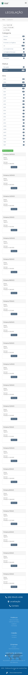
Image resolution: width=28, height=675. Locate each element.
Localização (14, 601)
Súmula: (5, 162)
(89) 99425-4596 (14, 597)
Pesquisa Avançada (7, 150)
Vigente (7, 25)
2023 (6, 30)
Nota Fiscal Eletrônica (14, 648)
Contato (14, 606)
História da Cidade (14, 619)
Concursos (14, 635)
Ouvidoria (14, 637)
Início (3, 19)
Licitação (14, 646)
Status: (5, 157)
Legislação (14, 623)
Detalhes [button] (14, 167)
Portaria (8, 27)
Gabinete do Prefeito (14, 621)
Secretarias (14, 625)
